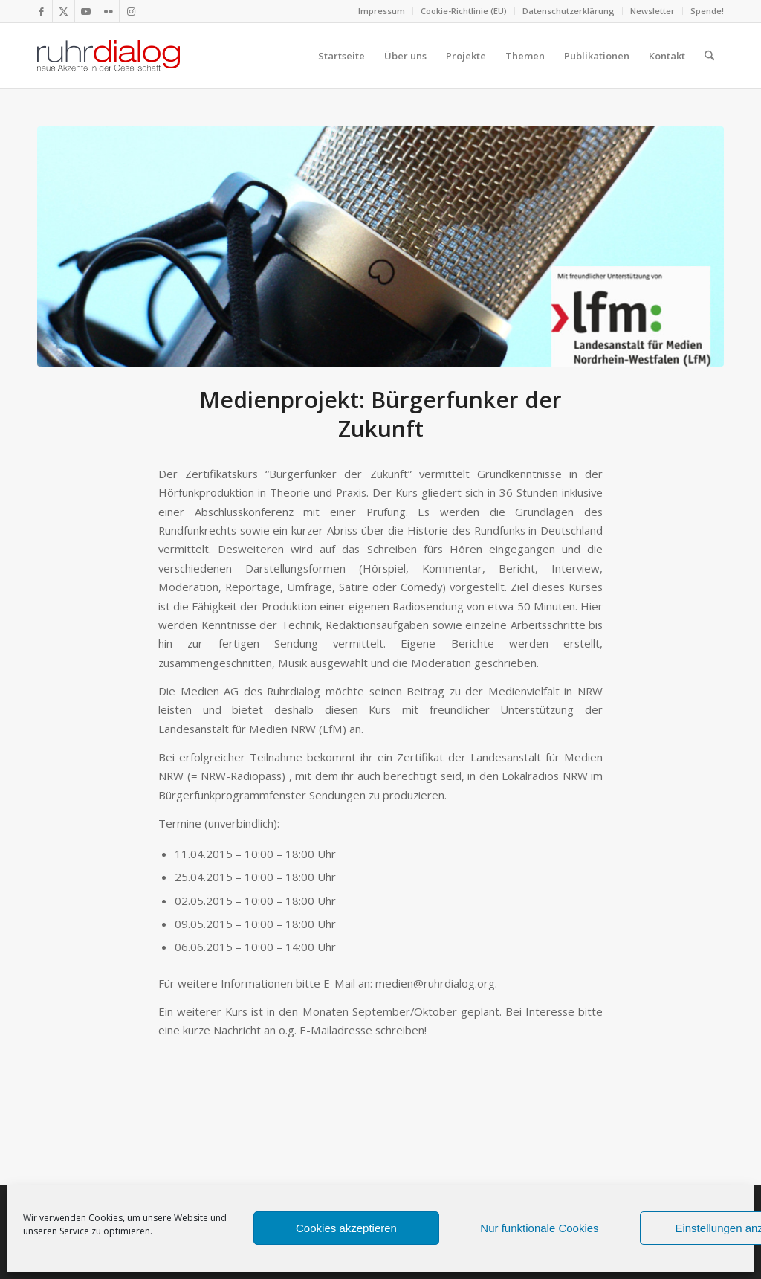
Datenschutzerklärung (568, 10)
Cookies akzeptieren (346, 1228)
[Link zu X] (63, 11)
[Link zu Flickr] (108, 11)
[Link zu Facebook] (41, 11)
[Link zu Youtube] (86, 11)
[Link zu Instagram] (131, 11)
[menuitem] (382, 11)
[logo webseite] (108, 55)
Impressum (381, 10)
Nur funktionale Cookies (539, 1228)
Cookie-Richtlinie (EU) (464, 10)
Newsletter (652, 10)
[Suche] (709, 55)
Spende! (707, 10)
